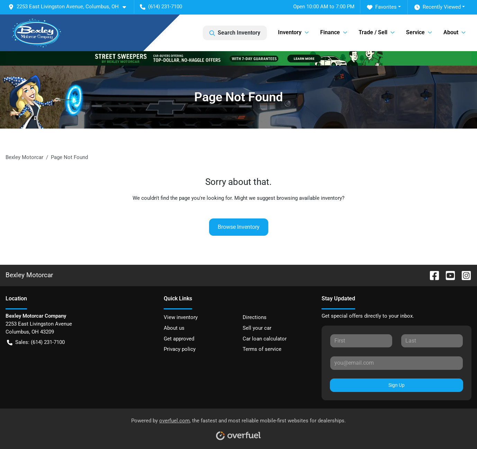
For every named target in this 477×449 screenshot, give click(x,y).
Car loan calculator (265, 339)
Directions (255, 317)
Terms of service (262, 349)
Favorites (382, 7)
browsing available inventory (309, 198)
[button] (70, 6)
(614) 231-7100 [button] (161, 6)
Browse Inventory (239, 227)
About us (174, 328)
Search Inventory (234, 33)
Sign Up (396, 385)
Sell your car (257, 328)
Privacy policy (180, 349)
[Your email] (396, 363)
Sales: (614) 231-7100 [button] (36, 342)
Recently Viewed (437, 7)
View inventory (181, 317)
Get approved (179, 339)
